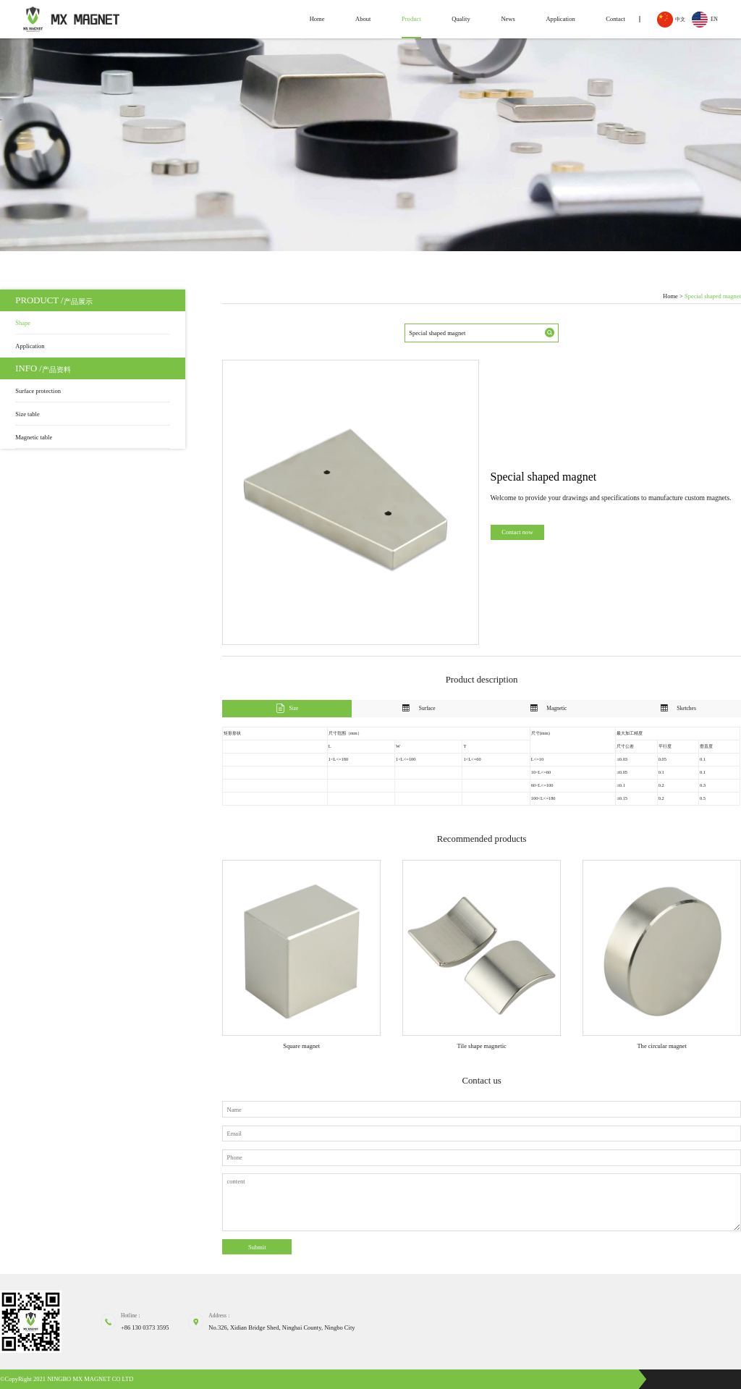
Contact (615, 18)
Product (411, 18)
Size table (27, 414)
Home (317, 18)
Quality (461, 18)
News (508, 18)
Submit (257, 1247)
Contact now (517, 532)
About (362, 18)
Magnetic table (33, 437)
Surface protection (38, 390)
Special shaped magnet (713, 296)
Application (560, 18)
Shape (22, 322)
